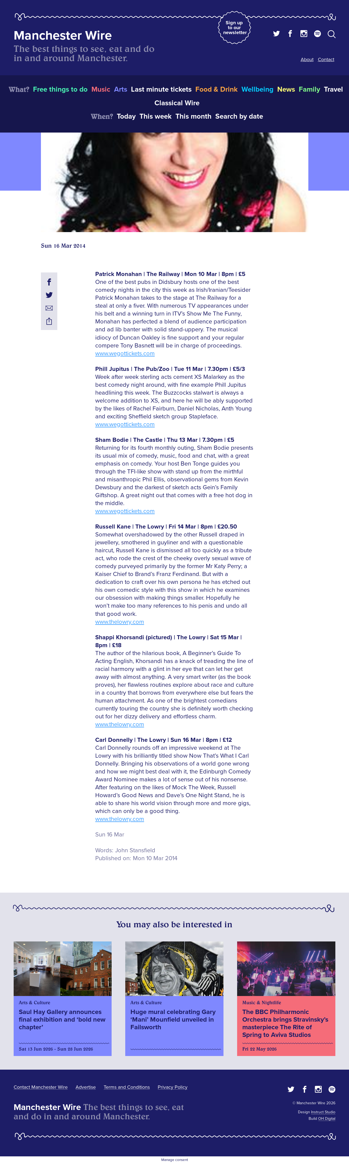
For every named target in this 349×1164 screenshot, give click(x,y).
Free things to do (60, 89)
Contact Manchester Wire (41, 1087)
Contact (326, 59)
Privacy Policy (172, 1087)
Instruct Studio (323, 1112)
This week (155, 116)
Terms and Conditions (127, 1087)
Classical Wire (176, 103)
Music (100, 89)
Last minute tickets (161, 89)
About (307, 59)
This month (193, 116)
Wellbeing (257, 89)
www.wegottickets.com (125, 353)
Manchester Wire (63, 35)
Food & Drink (216, 89)
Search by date (239, 116)
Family (309, 89)
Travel (333, 89)
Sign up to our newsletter (235, 27)
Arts (120, 89)
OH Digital (326, 1118)
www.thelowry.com (119, 622)
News (286, 89)
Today (126, 116)
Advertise (86, 1087)
